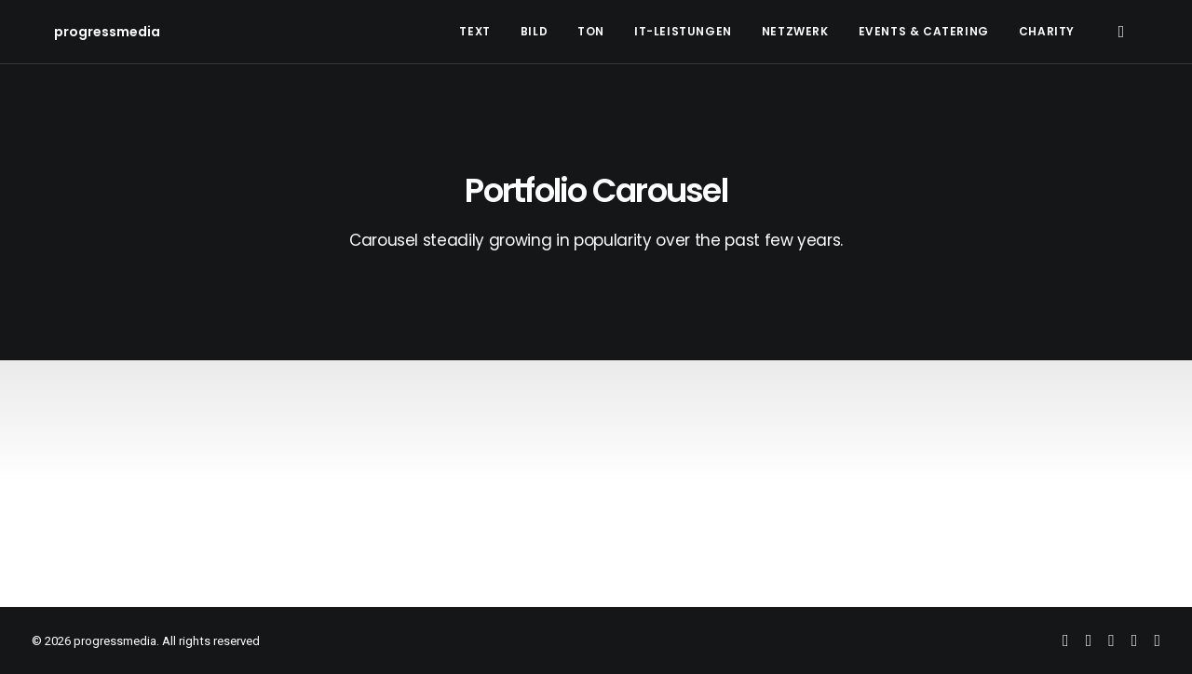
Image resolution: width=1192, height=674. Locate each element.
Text (474, 31)
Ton (590, 31)
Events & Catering (924, 31)
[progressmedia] (85, 31)
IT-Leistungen (683, 31)
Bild (534, 31)
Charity (1047, 31)
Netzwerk (795, 31)
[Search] (1120, 31)
